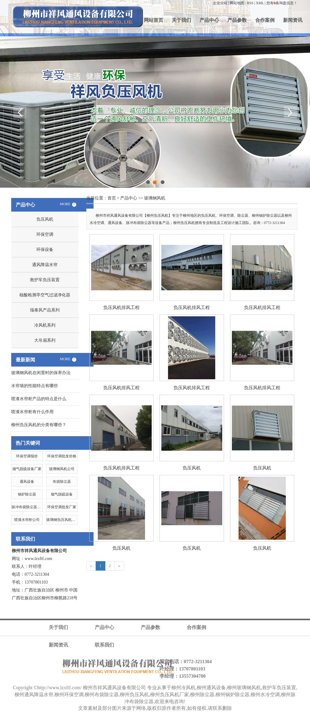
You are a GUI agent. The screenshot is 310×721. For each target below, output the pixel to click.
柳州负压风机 (134, 694)
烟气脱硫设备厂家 (26, 469)
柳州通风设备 (211, 687)
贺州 (218, 718)
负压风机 (44, 219)
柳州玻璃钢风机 (244, 687)
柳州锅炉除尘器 (232, 694)
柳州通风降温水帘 (34, 694)
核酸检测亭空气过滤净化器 (44, 295)
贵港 (121, 718)
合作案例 (265, 20)
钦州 (142, 718)
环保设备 (44, 249)
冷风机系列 (44, 325)
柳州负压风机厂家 (169, 694)
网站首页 (153, 20)
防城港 (205, 718)
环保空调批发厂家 (61, 507)
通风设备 (27, 481)
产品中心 (209, 20)
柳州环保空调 (69, 694)
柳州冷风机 (183, 687)
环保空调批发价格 (61, 456)
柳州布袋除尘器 (102, 694)
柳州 (173, 718)
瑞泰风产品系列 (45, 310)
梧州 (152, 718)
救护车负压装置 (45, 280)
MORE (68, 204)
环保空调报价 (27, 456)
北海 (193, 718)
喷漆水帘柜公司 (27, 520)
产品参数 (237, 20)
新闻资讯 (292, 20)
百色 (111, 718)
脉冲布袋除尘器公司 (28, 507)
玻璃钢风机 (154, 198)
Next (290, 112)
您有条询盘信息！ (281, 3)
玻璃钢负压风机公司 (62, 520)
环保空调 (44, 234)
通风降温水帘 (45, 264)
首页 (111, 198)
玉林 (163, 718)
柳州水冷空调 (265, 694)
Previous (19, 112)
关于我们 (181, 20)
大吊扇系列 (44, 340)
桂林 (183, 718)
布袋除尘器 (62, 481)
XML (260, 3)
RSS (250, 3)
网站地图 (237, 3)
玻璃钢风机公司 (61, 469)
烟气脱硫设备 (62, 494)
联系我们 (104, 644)
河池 (132, 718)
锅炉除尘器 (27, 494)
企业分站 (220, 3)
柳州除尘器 (202, 694)
